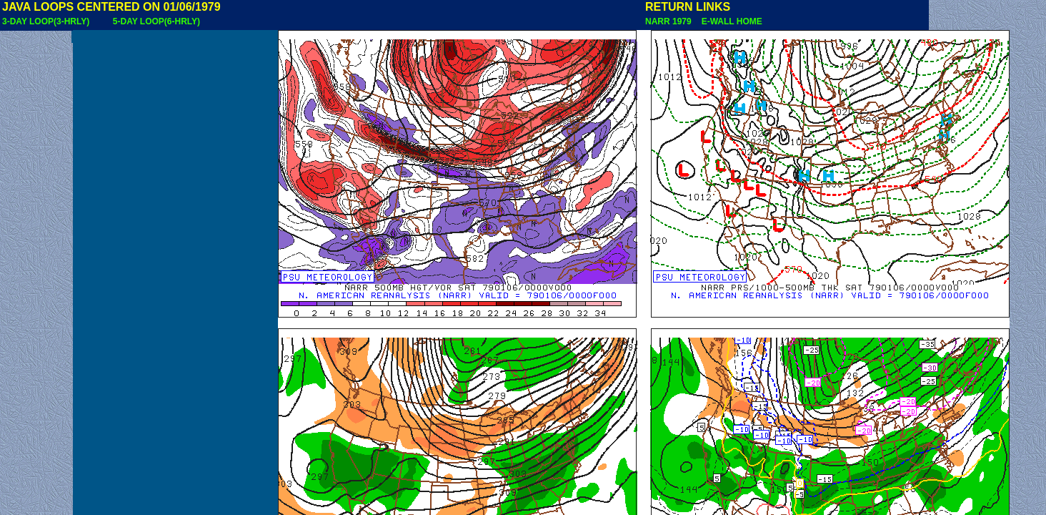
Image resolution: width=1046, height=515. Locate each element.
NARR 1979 (669, 21)
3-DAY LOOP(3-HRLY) (45, 21)
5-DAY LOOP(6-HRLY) (156, 21)
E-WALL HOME (729, 21)
